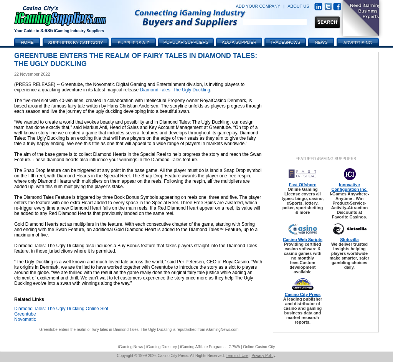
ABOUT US (298, 6)
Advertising (357, 42)
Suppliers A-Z (133, 42)
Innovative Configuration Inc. (349, 187)
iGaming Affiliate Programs (202, 347)
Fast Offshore (303, 184)
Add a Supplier (239, 42)
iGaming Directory (161, 347)
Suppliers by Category (75, 42)
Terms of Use (237, 356)
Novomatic (25, 319)
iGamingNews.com (222, 329)
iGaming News (130, 347)
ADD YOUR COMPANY (258, 6)
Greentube (25, 314)
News (321, 42)
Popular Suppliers (185, 42)
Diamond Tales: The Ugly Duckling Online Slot (61, 308)
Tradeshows (285, 42)
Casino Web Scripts (302, 239)
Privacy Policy (263, 356)
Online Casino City (259, 347)
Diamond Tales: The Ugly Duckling (175, 90)
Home (27, 42)
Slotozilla (349, 239)
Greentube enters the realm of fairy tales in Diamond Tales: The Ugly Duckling (106, 329)
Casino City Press (303, 294)
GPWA (234, 347)
